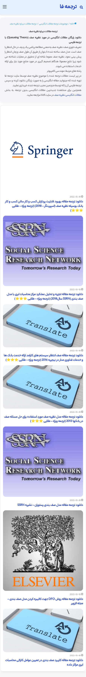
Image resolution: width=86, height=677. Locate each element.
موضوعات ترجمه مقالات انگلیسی (53, 24)
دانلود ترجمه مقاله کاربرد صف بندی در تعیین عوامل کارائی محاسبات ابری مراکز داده (44, 662)
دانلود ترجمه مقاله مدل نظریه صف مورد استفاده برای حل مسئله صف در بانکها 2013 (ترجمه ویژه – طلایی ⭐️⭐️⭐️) (43, 419)
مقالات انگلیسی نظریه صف (67, 95)
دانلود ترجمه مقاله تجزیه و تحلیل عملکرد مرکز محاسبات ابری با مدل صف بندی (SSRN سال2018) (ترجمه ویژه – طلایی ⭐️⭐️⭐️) (45, 296)
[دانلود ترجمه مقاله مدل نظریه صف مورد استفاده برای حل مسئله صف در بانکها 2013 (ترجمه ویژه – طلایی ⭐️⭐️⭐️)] (43, 387)
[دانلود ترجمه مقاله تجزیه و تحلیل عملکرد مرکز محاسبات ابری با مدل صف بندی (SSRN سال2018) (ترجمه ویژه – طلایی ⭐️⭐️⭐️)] (43, 251)
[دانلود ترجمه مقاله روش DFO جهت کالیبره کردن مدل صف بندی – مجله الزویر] (43, 550)
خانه (73, 24)
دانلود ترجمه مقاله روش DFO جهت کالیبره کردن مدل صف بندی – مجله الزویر (45, 601)
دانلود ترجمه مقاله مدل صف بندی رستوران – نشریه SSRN (50, 505)
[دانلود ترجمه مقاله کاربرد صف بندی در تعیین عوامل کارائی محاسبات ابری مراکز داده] (43, 630)
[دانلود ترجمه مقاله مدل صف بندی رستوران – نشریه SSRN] (43, 461)
